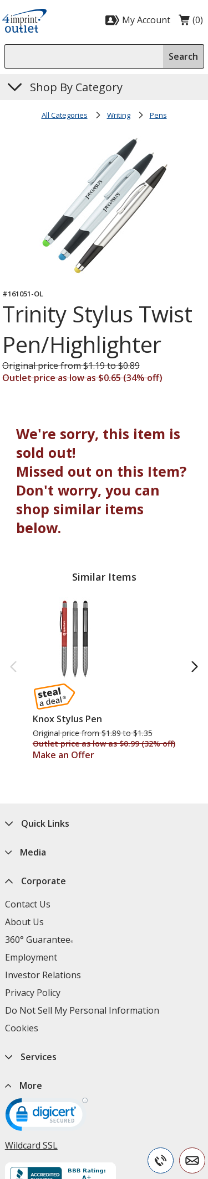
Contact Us (27, 904)
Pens (158, 115)
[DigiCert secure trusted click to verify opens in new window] (46, 1118)
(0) (191, 23)
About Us (24, 922)
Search (183, 56)
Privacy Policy (32, 993)
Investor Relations (43, 975)
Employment (31, 957)
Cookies (21, 1028)
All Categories (65, 115)
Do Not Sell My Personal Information (82, 1010)
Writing (118, 115)
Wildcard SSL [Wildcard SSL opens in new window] (31, 1145)
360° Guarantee (39, 939)
